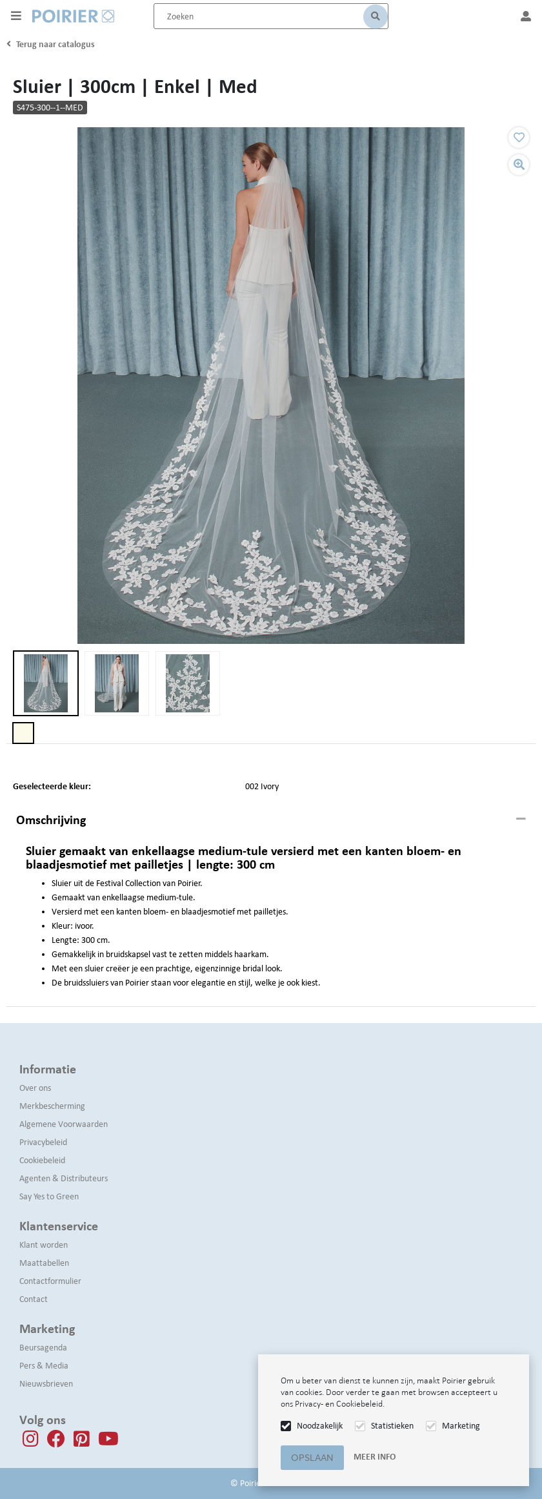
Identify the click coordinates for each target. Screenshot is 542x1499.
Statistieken (392, 1426)
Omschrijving (51, 819)
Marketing (461, 1426)
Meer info (375, 1457)
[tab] (271, 820)
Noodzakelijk (320, 1426)
